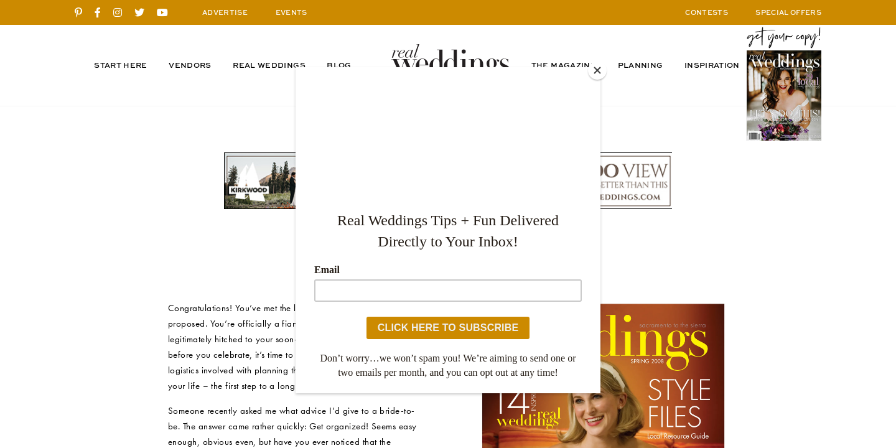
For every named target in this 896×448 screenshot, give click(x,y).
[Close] (597, 70)
